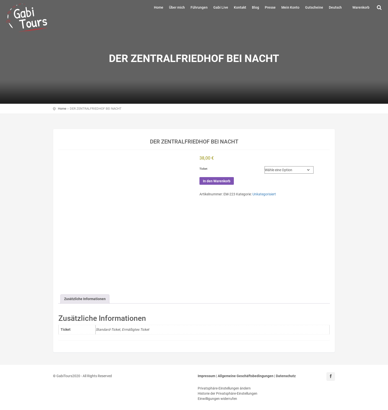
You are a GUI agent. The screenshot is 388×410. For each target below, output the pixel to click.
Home (158, 7)
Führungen (199, 7)
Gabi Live (220, 7)
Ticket (203, 168)
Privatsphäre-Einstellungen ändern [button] (224, 388)
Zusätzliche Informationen (85, 299)
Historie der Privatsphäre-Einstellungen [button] (227, 393)
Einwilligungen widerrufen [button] (217, 399)
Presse (270, 7)
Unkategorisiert (264, 194)
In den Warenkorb (216, 181)
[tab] (84, 299)
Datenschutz (286, 376)
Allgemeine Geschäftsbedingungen (245, 376)
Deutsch (335, 7)
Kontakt (240, 7)
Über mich (177, 7)
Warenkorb (360, 7)
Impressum (206, 376)
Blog (255, 7)
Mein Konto (290, 7)
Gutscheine (314, 7)
